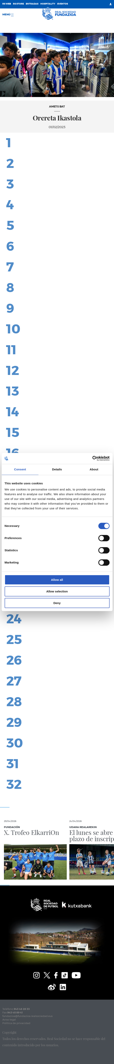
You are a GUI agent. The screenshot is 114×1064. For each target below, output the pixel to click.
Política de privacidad (16, 1023)
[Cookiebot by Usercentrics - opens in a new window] (92, 458)
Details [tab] (57, 469)
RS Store (18, 4)
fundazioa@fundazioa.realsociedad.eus (27, 1016)
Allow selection (57, 591)
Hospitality (47, 4)
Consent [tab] (20, 469)
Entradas (32, 4)
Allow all (57, 579)
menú (8, 14)
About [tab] (94, 469)
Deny (57, 603)
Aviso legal (9, 1020)
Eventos (62, 4)
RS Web (6, 4)
